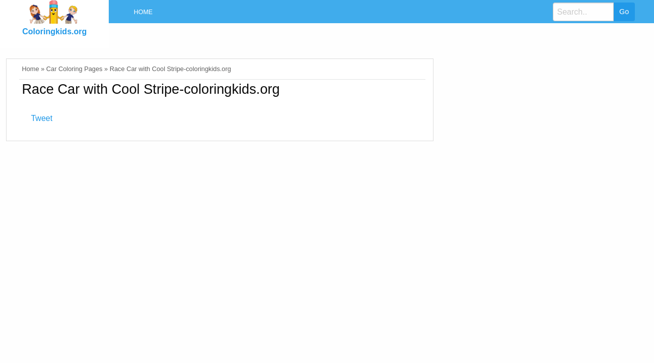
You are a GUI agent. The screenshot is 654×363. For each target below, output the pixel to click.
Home (143, 12)
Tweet (41, 118)
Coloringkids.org (54, 31)
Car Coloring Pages (74, 69)
